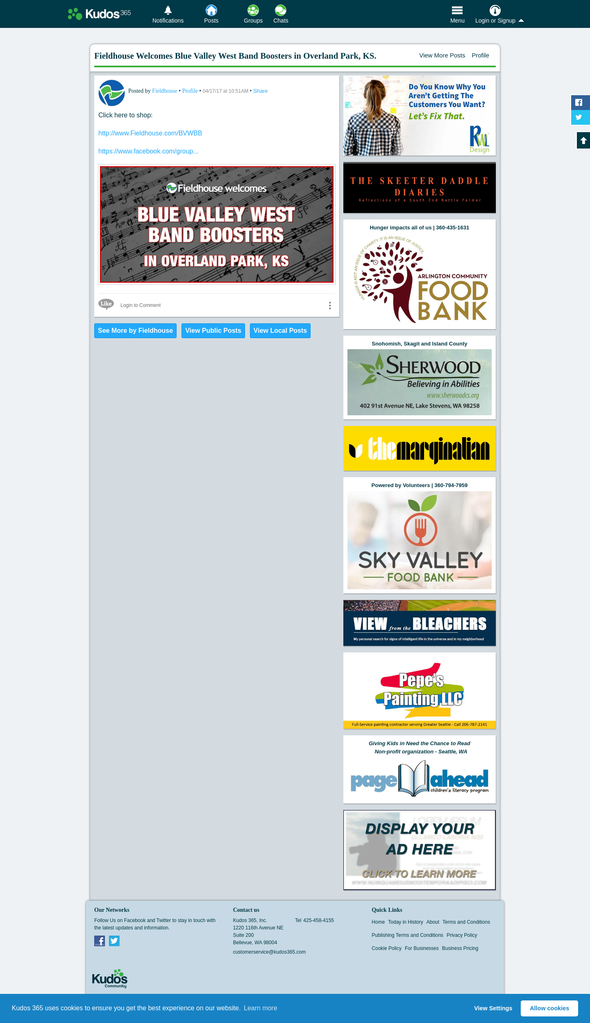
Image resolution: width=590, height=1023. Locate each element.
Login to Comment (140, 305)
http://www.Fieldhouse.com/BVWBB (150, 133)
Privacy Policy (462, 935)
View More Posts (442, 55)
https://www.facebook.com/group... (148, 151)
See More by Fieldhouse (135, 330)
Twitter (114, 940)
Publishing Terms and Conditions (407, 935)
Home (378, 922)
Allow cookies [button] (549, 1008)
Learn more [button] (260, 1008)
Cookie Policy (387, 948)
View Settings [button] (493, 1008)
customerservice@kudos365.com (269, 952)
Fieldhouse (165, 91)
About (433, 922)
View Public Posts (213, 330)
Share (260, 91)
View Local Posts (280, 330)
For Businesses (422, 948)
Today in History (405, 922)
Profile (480, 55)
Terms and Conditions (466, 922)
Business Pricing (460, 948)
